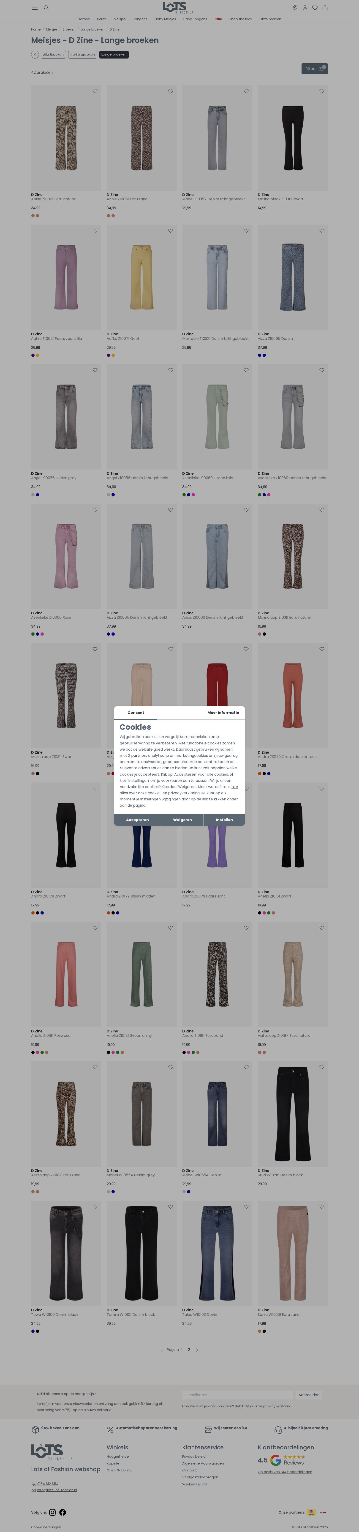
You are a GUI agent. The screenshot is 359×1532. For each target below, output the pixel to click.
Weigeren (182, 819)
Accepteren (137, 819)
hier (234, 786)
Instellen (224, 819)
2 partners (137, 755)
